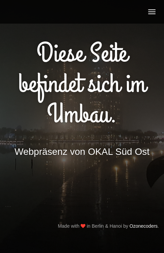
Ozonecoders (144, 226)
